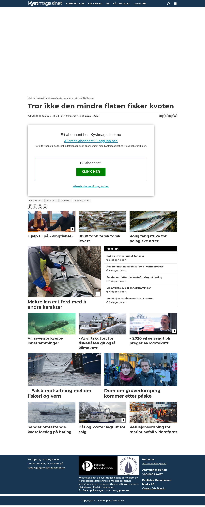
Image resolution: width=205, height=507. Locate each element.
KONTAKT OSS (75, 3)
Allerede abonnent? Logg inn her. (91, 141)
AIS (107, 3)
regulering (36, 200)
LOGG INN (140, 3)
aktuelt (66, 200)
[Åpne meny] (175, 3)
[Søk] (168, 3)
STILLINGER (95, 3)
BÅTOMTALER (121, 3)
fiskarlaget (81, 200)
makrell (52, 200)
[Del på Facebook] (161, 116)
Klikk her (91, 172)
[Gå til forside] (45, 3)
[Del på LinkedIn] (170, 116)
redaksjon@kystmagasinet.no (46, 467)
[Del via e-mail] (175, 116)
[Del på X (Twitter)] (166, 116)
